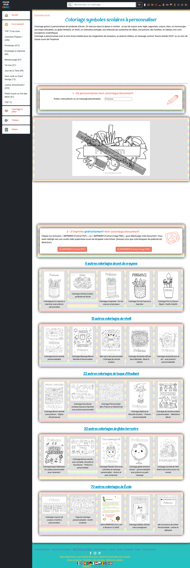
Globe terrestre (101, 549)
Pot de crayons (153, 549)
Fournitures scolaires (58, 549)
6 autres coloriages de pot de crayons (111, 264)
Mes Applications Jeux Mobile (72, 557)
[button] (6, 24)
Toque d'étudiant (37, 549)
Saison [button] (15, 129)
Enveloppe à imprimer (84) (15, 52)
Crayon (114, 549)
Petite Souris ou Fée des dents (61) (14, 95)
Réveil (141, 549)
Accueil (15, 15)
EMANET (86, 566)
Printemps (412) (12, 45)
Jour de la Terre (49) (14, 71)
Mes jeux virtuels (124, 557)
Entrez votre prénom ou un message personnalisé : (75, 99)
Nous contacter (72, 560)
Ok (139, 4)
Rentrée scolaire (81, 549)
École (122, 549)
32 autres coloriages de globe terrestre (111, 429)
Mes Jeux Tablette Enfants (101, 557)
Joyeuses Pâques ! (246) (14, 38)
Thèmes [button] (15, 120)
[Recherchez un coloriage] (104, 4)
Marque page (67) (13, 60)
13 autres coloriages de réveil (111, 319)
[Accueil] (6, 15)
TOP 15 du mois (12, 31)
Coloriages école (42, 15)
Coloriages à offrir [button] (17, 110)
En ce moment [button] (18, 24)
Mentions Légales (116, 560)
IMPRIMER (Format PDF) (72, 249)
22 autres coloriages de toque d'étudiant (111, 374)
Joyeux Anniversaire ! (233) (15, 86)
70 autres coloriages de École (111, 487)
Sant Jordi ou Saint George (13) (14, 78)
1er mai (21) (10, 65)
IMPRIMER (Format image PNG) (134, 249)
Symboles (131, 549)
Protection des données (94, 560)
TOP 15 (8, 102)
